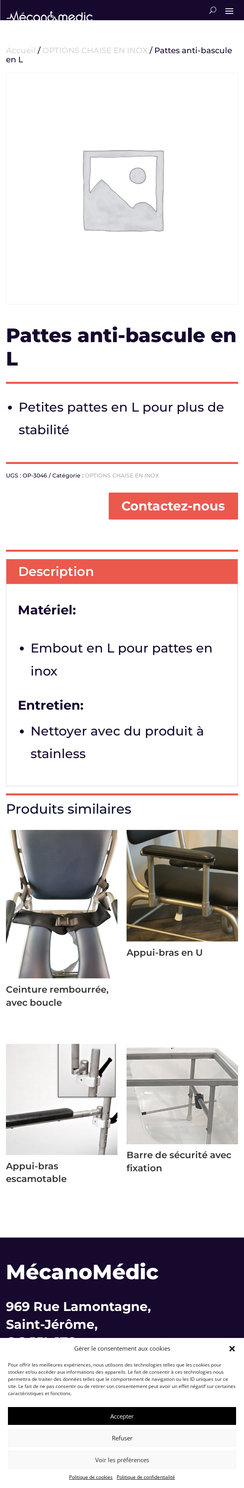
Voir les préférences (122, 1460)
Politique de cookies (91, 1477)
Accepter (122, 1416)
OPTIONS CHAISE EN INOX (95, 50)
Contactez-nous (173, 506)
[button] (232, 1349)
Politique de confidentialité (146, 1477)
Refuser (122, 1438)
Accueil (21, 50)
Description (56, 571)
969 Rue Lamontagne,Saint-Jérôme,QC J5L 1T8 (78, 1324)
